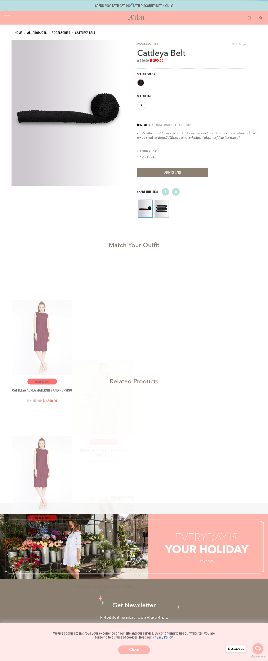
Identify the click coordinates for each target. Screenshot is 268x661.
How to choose (166, 125)
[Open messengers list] (258, 648)
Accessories (61, 32)
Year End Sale (42, 578)
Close (134, 649)
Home (18, 32)
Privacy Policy (163, 637)
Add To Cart (172, 172)
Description (145, 125)
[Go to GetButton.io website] (258, 656)
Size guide (185, 125)
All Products (37, 32)
